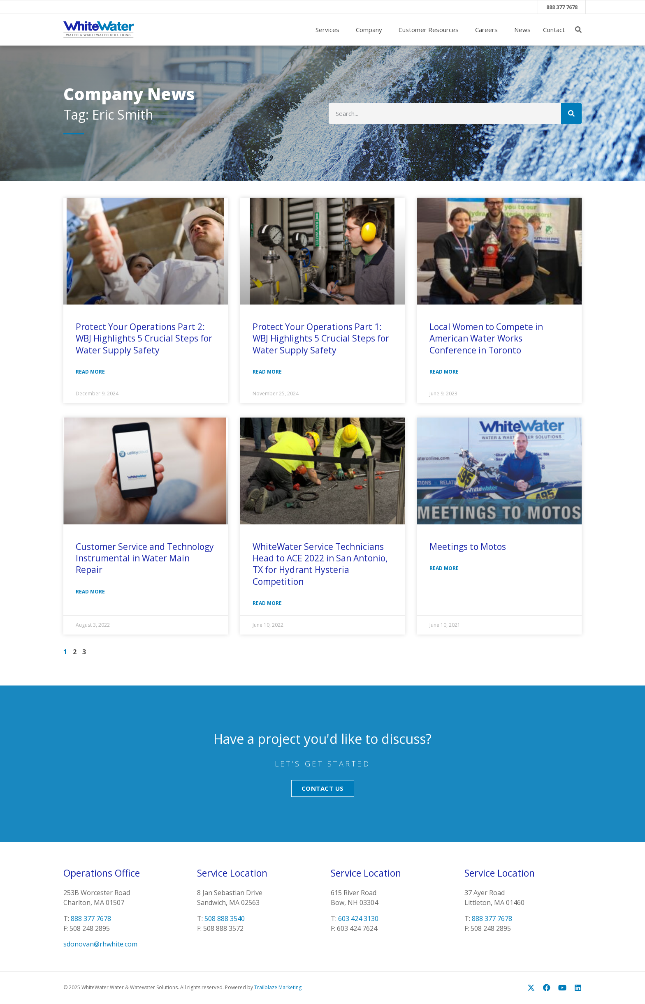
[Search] (571, 114)
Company (371, 30)
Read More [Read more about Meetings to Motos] (444, 568)
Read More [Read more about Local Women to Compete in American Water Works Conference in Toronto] (444, 372)
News (522, 30)
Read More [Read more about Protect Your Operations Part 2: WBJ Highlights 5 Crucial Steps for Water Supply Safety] (90, 372)
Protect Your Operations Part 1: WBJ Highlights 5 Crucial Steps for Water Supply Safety (321, 338)
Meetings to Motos (467, 546)
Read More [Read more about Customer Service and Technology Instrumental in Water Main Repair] (90, 591)
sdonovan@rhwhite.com (100, 944)
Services (329, 30)
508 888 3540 (224, 918)
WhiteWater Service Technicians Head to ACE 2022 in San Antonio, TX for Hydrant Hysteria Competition (320, 564)
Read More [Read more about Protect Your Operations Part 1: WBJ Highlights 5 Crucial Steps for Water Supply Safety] (267, 372)
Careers (488, 30)
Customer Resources (431, 30)
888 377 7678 (561, 7)
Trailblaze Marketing (278, 987)
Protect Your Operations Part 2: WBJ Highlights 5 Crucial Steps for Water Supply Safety (144, 338)
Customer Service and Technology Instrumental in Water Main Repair (145, 558)
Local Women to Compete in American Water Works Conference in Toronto (486, 338)
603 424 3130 (358, 918)
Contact (554, 30)
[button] (578, 30)
